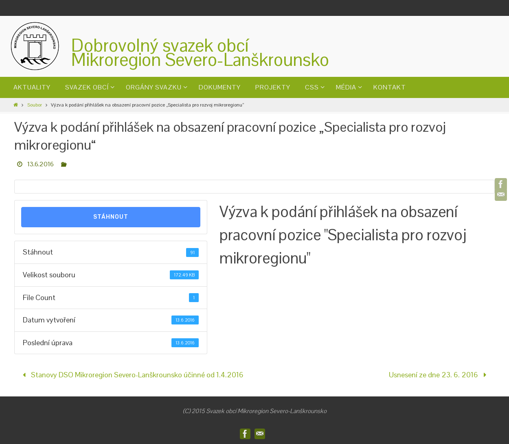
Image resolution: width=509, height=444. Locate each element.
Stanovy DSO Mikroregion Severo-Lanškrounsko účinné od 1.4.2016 (131, 374)
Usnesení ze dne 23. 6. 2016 (439, 374)
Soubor (34, 105)
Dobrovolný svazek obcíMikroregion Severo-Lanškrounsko (200, 52)
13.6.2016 (40, 164)
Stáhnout (110, 216)
